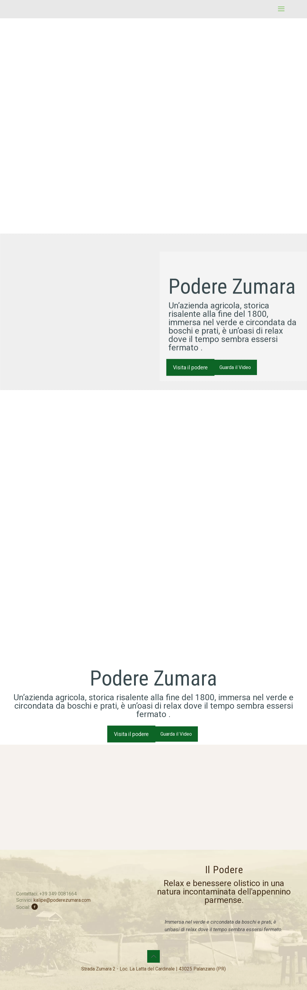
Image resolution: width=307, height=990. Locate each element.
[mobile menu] (281, 9)
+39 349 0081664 (58, 894)
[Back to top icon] (153, 956)
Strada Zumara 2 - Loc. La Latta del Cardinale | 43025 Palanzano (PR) (153, 969)
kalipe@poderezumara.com (62, 900)
